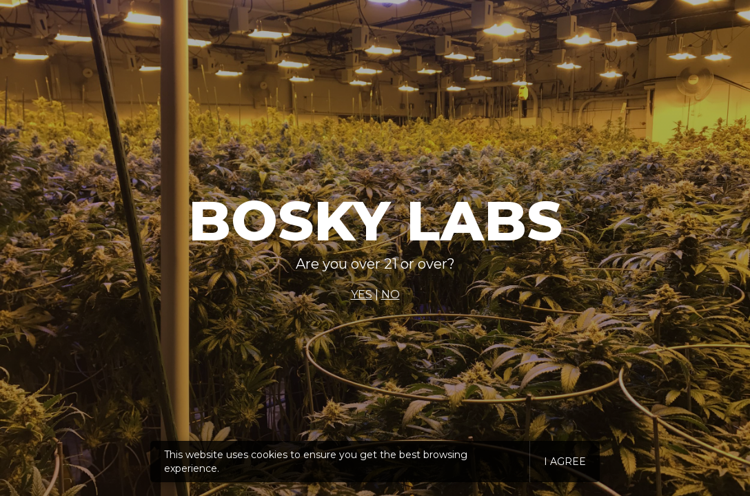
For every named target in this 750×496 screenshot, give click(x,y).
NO (390, 294)
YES (361, 294)
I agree (565, 461)
